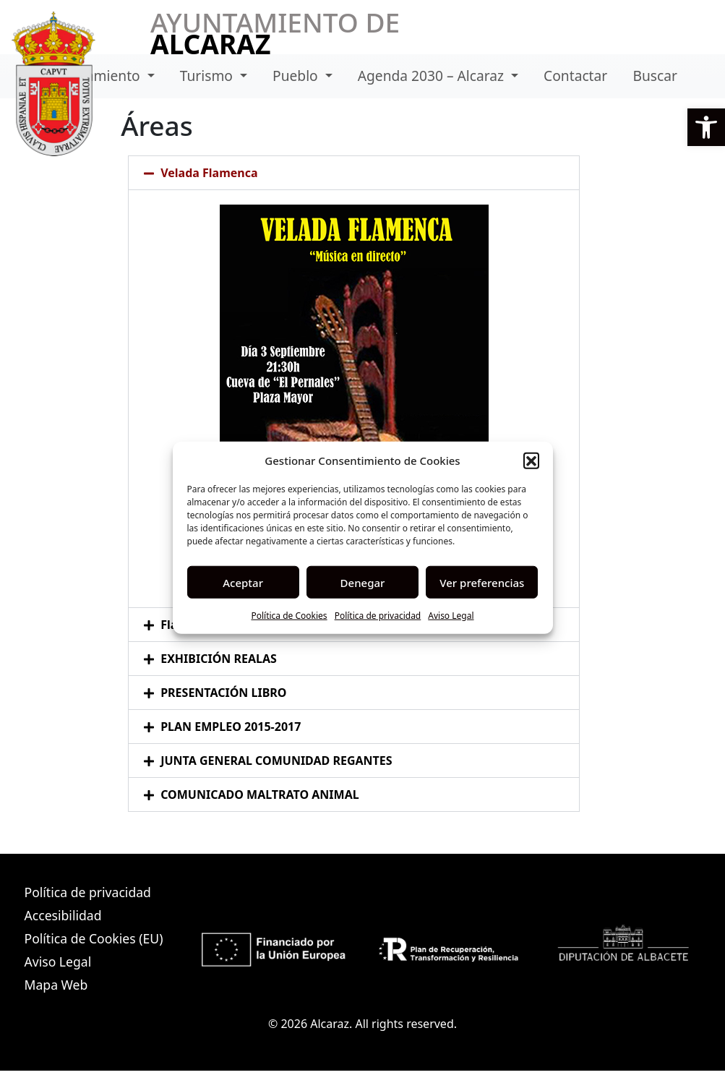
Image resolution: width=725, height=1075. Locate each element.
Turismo (208, 75)
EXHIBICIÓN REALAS (218, 659)
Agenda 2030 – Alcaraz (432, 75)
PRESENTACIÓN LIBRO (223, 693)
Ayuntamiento (96, 75)
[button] (706, 127)
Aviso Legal (450, 615)
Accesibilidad (63, 915)
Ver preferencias (481, 582)
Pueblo (297, 75)
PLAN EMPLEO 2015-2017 (230, 726)
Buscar (654, 75)
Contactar (575, 75)
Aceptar (243, 582)
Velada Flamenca (208, 173)
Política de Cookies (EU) (94, 938)
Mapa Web (56, 984)
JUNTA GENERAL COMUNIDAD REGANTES (276, 760)
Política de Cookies (289, 615)
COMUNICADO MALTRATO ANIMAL (259, 794)
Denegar (362, 582)
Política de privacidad (378, 615)
